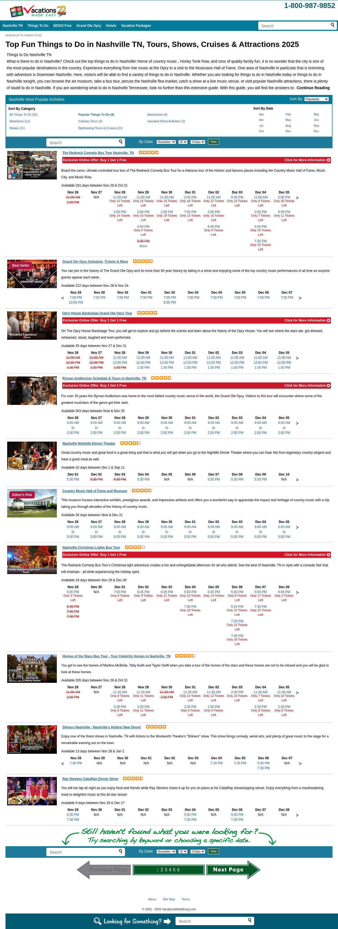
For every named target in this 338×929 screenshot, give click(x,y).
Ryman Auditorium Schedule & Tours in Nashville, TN (104, 378)
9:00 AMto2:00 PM (73, 428)
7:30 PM (260, 241)
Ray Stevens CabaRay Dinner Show (90, 779)
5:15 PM (237, 607)
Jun (316, 119)
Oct (261, 131)
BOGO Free (62, 26)
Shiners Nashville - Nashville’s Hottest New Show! (101, 727)
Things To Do (38, 26)
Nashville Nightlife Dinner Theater (88, 443)
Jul (261, 125)
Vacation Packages (136, 26)
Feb (288, 114)
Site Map (169, 899)
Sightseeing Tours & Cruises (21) (100, 128)
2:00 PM (73, 202)
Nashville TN (13, 26)
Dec (316, 131)
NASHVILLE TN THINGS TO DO (24, 35)
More (143, 246)
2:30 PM (73, 697)
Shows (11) (17, 128)
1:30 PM (73, 368)
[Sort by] (316, 99)
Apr (261, 119)
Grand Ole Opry (88, 26)
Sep (316, 125)
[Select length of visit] (197, 142)
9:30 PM (170, 302)
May (288, 119)
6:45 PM (213, 227)
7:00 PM (190, 212)
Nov (288, 131)
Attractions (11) (19, 121)
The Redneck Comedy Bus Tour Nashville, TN (98, 153)
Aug (288, 125)
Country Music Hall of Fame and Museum (94, 491)
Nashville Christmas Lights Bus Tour (91, 548)
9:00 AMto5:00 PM (73, 532)
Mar (316, 114)
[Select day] (183, 142)
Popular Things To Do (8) (96, 114)
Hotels (111, 26)
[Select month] (166, 142)
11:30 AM (73, 692)
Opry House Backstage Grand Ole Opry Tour (97, 313)
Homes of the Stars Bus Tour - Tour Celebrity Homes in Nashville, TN (116, 656)
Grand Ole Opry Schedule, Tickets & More (95, 262)
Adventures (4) (157, 114)
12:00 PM (73, 363)
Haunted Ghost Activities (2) (166, 121)
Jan (261, 114)
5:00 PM (143, 227)
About (152, 899)
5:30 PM (143, 241)
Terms (186, 899)
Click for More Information (307, 160)
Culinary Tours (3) (90, 121)
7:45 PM (237, 636)
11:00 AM (73, 197)
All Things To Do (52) (23, 114)
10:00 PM (76, 302)
